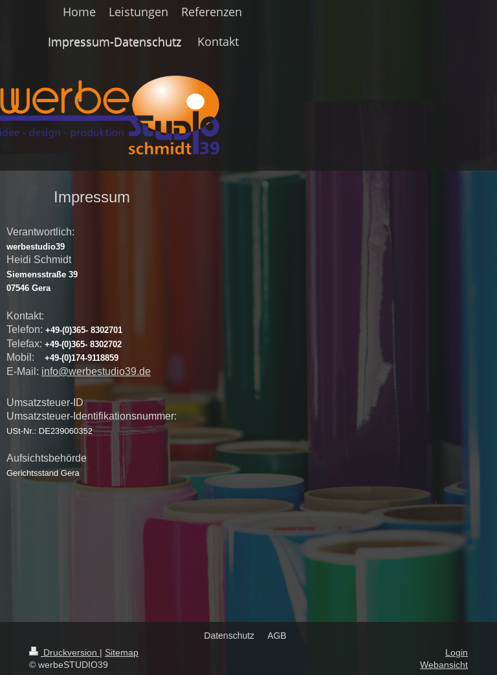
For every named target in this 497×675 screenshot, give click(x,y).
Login (456, 652)
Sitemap (121, 652)
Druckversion (64, 652)
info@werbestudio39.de (96, 371)
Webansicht (444, 664)
